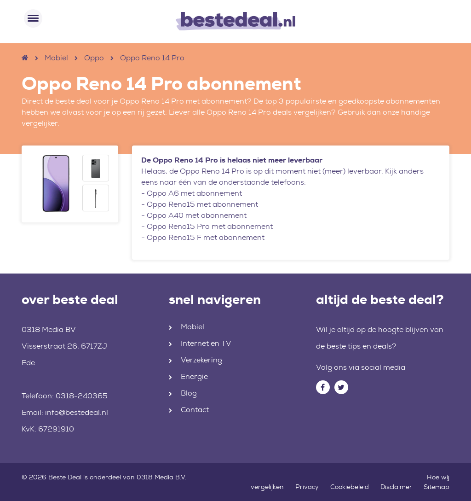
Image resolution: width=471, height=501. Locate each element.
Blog (189, 393)
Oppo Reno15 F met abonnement (205, 237)
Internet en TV (206, 343)
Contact (195, 409)
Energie (194, 376)
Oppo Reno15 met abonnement (202, 204)
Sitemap (436, 487)
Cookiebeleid (349, 487)
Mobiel (56, 58)
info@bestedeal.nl (76, 412)
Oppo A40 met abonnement (197, 215)
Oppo (94, 58)
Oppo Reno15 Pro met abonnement (210, 226)
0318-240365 (82, 396)
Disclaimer (396, 487)
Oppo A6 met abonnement (194, 193)
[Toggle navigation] (33, 18)
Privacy (307, 487)
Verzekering (201, 360)
